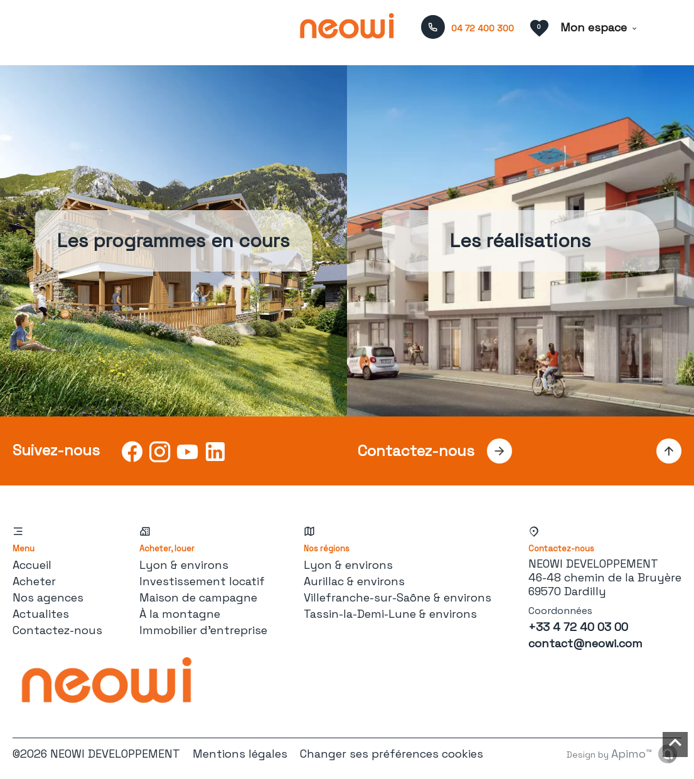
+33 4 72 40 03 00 (578, 627)
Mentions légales (240, 753)
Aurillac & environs (354, 581)
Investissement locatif (202, 581)
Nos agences (48, 597)
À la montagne (179, 614)
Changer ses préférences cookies (391, 753)
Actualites (41, 614)
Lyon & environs (183, 565)
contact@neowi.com (585, 643)
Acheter (34, 581)
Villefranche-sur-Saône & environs (397, 597)
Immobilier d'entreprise (203, 630)
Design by (609, 753)
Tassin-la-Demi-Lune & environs (390, 614)
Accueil (32, 565)
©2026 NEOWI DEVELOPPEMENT (96, 753)
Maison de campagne (198, 597)
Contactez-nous (57, 630)
